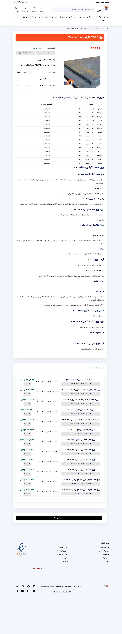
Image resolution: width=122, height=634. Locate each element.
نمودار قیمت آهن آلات (102, 550)
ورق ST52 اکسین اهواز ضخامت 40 (80, 449)
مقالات (42, 9)
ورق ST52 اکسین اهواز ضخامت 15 (81, 439)
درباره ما (34, 9)
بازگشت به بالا (36, 567)
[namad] (21, 549)
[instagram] (34, 585)
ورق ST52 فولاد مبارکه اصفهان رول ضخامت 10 (80, 419)
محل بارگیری (51, 72)
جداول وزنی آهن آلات (62, 550)
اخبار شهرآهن (105, 557)
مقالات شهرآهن (63, 554)
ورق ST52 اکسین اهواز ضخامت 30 (80, 459)
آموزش (107, 561)
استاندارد (52, 85)
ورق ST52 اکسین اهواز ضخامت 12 (81, 409)
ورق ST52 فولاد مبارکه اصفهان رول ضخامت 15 (80, 399)
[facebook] (23, 585)
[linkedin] (35, 588)
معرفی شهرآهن (104, 547)
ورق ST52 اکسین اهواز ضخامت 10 (81, 429)
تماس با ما (26, 9)
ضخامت (28, 85)
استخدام (65, 561)
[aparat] (29, 585)
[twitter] (26, 585)
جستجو (92, 9)
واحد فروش (27, 72)
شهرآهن (99, 10)
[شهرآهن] (106, 9)
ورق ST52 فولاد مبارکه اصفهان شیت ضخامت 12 (81, 489)
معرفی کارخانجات (63, 547)
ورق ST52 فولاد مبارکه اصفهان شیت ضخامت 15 (80, 389)
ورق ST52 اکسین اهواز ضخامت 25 (80, 469)
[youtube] (17, 585)
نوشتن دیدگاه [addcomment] (58, 517)
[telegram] (32, 585)
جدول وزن (16, 9)
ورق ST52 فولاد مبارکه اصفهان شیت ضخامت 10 (81, 479)
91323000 (20, 2)
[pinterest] (20, 585)
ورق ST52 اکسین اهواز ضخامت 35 (80, 379)
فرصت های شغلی (104, 554)
